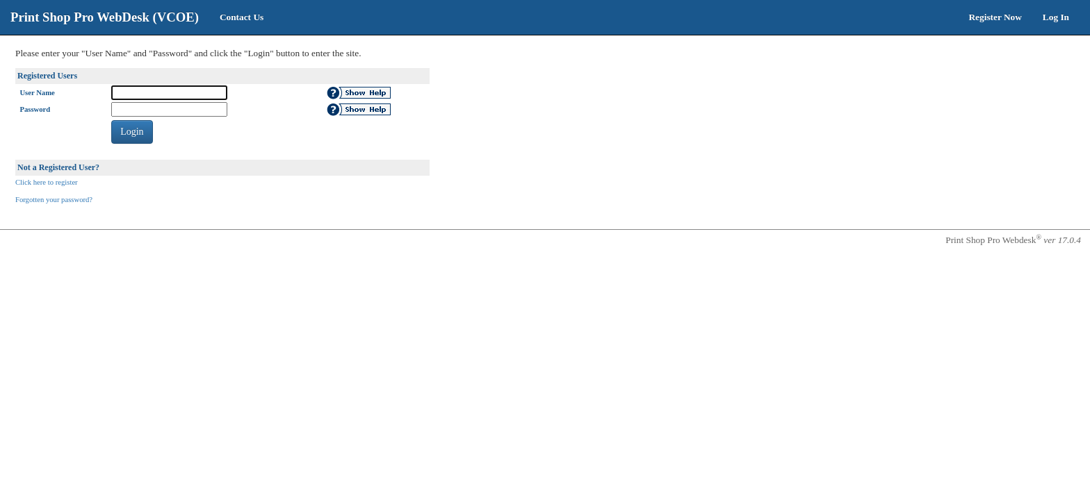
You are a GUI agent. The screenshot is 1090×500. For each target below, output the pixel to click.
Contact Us (241, 17)
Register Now (994, 17)
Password (34, 109)
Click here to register (46, 182)
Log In (1056, 17)
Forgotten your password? (53, 199)
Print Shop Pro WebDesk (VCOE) (104, 17)
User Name (36, 93)
